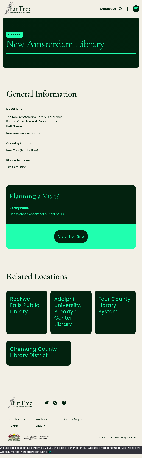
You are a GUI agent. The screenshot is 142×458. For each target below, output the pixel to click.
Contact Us (17, 419)
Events (14, 426)
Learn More (26, 312)
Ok (49, 452)
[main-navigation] (136, 8)
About (40, 426)
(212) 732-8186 (16, 167)
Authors (41, 419)
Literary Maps (72, 419)
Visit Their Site (71, 236)
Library (14, 34)
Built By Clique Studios (125, 437)
